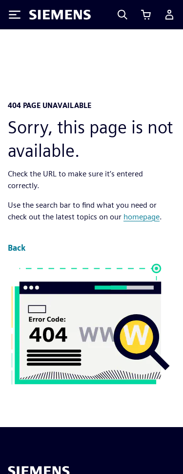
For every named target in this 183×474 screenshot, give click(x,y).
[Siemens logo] (60, 15)
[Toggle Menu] (14, 15)
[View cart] (146, 14)
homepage (141, 216)
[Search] (122, 14)
